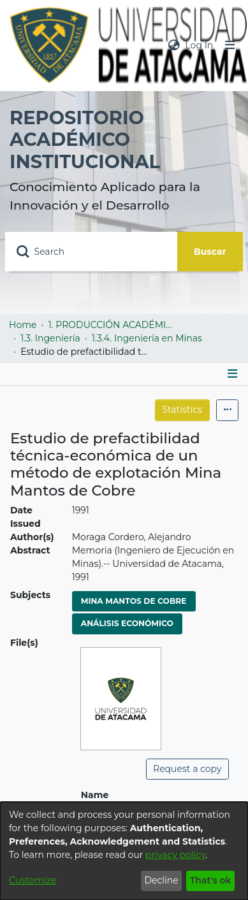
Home (22, 325)
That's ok (210, 880)
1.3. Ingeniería (50, 338)
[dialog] (124, 851)
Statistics (182, 409)
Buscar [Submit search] (210, 251)
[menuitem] (174, 45)
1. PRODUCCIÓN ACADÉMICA (112, 325)
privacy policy (175, 855)
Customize (32, 880)
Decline (161, 880)
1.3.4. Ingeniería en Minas (147, 338)
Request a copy (187, 769)
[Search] (91, 251)
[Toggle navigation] (230, 45)
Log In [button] (199, 45)
